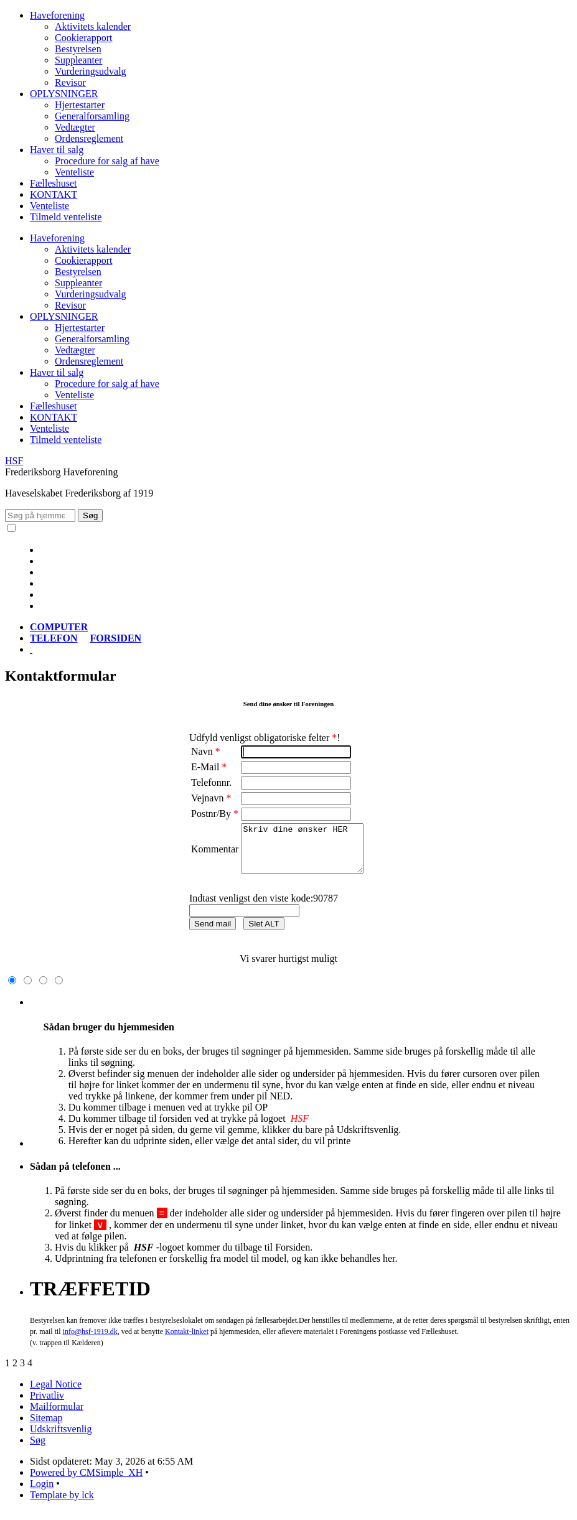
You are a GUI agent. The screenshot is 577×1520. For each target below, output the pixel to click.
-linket (187, 1340)
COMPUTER (59, 627)
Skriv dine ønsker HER (309, 853)
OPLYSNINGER (64, 93)
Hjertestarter (80, 105)
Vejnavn (211, 798)
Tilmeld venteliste (65, 217)
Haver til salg (56, 149)
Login (42, 1493)
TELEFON (53, 638)
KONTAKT (53, 194)
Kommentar (214, 854)
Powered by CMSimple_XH (86, 1481)
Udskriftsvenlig (61, 1438)
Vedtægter (75, 127)
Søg (37, 1449)
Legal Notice (56, 1393)
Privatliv (47, 1404)
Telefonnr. (211, 782)
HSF (14, 460)
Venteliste (74, 172)
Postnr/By (214, 813)
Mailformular (56, 1415)
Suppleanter (78, 60)
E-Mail (209, 767)
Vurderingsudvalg (90, 71)
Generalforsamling (92, 116)
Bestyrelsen (78, 49)
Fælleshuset (53, 183)
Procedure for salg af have (107, 161)
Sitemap (46, 1427)
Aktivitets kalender (93, 26)
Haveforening (57, 15)
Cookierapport (83, 37)
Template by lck (62, 1504)
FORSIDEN (115, 638)
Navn (205, 751)
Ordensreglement (89, 138)
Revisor (70, 82)
